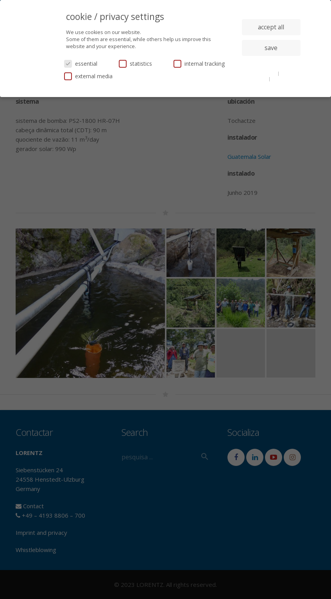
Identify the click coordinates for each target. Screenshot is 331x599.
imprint (280, 78)
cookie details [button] (262, 73)
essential (80, 63)
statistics (135, 63)
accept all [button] (271, 27)
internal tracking (199, 63)
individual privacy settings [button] (271, 63)
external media (88, 76)
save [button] (271, 47)
